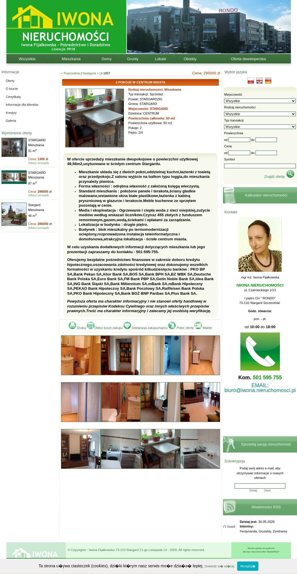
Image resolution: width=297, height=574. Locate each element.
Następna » (90, 73)
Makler (203, 328)
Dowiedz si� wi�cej (219, 566)
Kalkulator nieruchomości (266, 195)
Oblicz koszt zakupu (105, 328)
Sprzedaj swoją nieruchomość (266, 444)
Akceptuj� (247, 566)
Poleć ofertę (181, 328)
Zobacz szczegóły (38, 163)
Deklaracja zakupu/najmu (146, 328)
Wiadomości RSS (266, 507)
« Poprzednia (70, 73)
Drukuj (78, 328)
